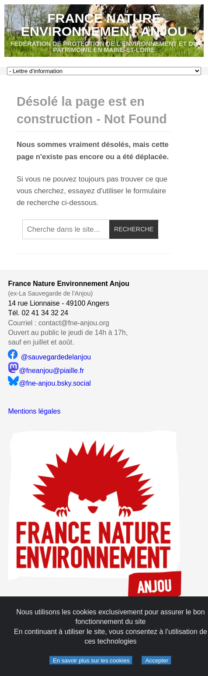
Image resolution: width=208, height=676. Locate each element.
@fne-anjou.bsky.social (49, 383)
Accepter (156, 660)
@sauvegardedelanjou (49, 357)
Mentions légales (34, 411)
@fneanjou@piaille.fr (46, 370)
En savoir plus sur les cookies (91, 660)
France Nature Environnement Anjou (104, 24)
